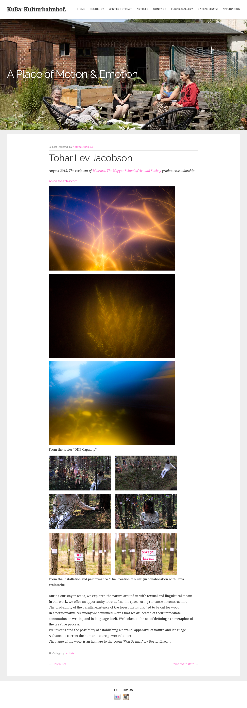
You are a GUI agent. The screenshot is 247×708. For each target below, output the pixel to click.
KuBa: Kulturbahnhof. (36, 9)
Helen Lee (60, 664)
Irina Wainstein (183, 664)
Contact (160, 8)
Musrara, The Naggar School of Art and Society (126, 170)
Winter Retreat (120, 8)
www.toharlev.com (63, 181)
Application (231, 8)
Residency (97, 8)
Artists (142, 8)
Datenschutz (208, 8)
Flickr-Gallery (182, 8)
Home (81, 8)
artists (70, 653)
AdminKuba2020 (83, 147)
